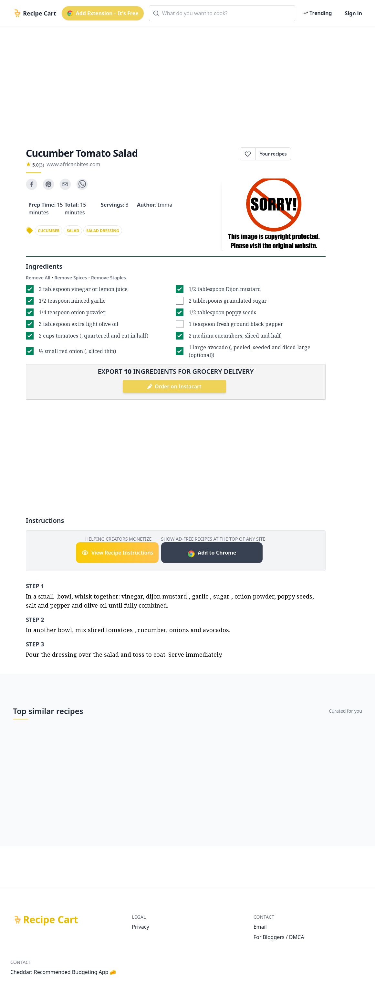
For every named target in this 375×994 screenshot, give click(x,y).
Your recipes (273, 154)
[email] (65, 184)
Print (308, 153)
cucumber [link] (48, 230)
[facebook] (31, 184)
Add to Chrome (211, 553)
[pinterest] (48, 184)
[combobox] (222, 13)
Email (260, 926)
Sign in (353, 13)
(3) (41, 165)
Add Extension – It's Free (103, 13)
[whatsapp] (82, 184)
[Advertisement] (187, 81)
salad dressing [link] (102, 230)
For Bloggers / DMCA (279, 937)
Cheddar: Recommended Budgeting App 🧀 (63, 972)
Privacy (140, 926)
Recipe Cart (50, 919)
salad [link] (73, 230)
